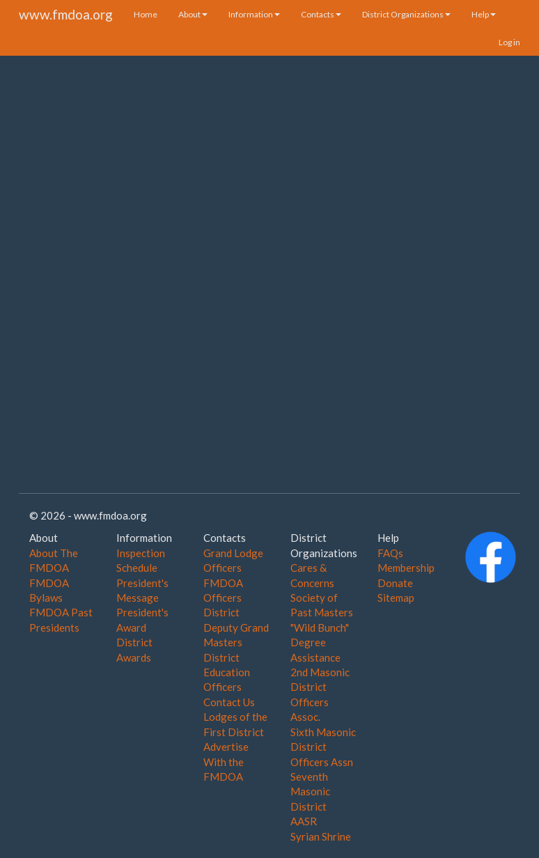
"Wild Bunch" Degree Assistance (319, 642)
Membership (406, 567)
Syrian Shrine (320, 836)
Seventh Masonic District (310, 791)
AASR (303, 821)
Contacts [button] (321, 14)
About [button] (193, 14)
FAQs (390, 553)
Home (145, 14)
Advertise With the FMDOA (226, 761)
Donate (395, 583)
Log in (509, 42)
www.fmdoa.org (66, 14)
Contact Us (229, 702)
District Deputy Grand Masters (236, 627)
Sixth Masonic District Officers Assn (323, 747)
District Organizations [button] (406, 14)
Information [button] (254, 14)
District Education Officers (226, 672)
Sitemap (395, 597)
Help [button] (483, 14)
